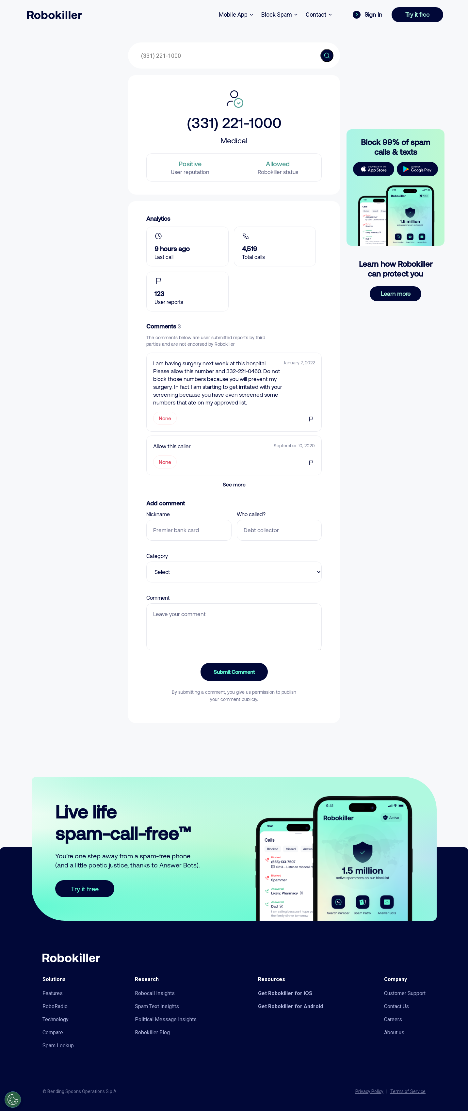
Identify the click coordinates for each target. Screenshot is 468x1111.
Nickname (158, 514)
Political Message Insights (166, 1019)
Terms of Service (408, 1091)
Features (52, 993)
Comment (157, 598)
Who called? (251, 514)
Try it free (417, 14)
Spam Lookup (58, 1045)
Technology (55, 1019)
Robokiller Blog (152, 1032)
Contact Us (396, 1006)
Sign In (367, 15)
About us (394, 1032)
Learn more (396, 293)
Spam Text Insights (157, 1006)
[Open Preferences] (13, 1099)
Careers (393, 1019)
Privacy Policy (369, 1091)
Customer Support (405, 993)
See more (234, 484)
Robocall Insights (155, 993)
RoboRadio (55, 1006)
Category (157, 556)
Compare (52, 1032)
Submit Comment (234, 672)
